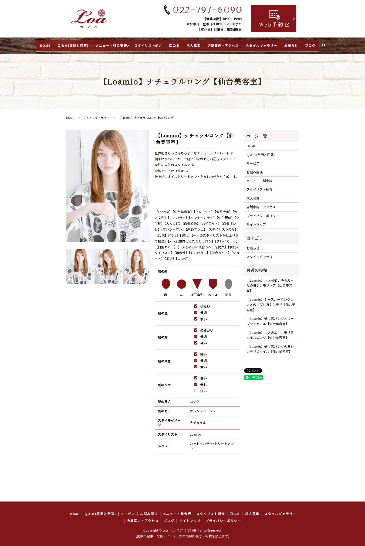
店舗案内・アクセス (229, 43)
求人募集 (197, 43)
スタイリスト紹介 (146, 43)
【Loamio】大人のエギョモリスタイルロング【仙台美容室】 (270, 332)
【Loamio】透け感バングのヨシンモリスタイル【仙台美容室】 (270, 346)
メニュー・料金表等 (103, 43)
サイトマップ (256, 221)
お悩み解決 (255, 169)
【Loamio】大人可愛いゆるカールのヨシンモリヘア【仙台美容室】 (270, 282)
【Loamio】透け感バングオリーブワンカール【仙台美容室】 (270, 318)
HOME (30, 43)
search (340, 44)
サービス (253, 160)
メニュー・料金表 (260, 177)
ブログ (325, 43)
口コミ (175, 43)
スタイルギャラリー (271, 43)
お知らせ (303, 43)
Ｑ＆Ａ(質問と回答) (60, 43)
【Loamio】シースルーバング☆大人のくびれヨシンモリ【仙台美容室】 (271, 301)
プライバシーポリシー (263, 212)
